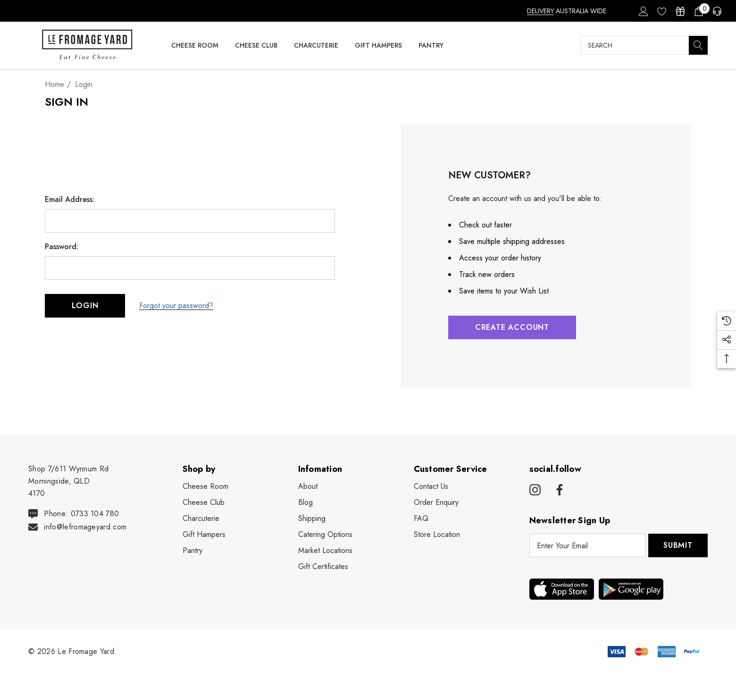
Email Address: (69, 199)
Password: (61, 246)
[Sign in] (643, 11)
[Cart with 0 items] (698, 11)
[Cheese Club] (255, 45)
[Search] (698, 45)
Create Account (512, 327)
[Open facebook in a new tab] (558, 490)
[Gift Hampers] (378, 45)
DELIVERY (540, 11)
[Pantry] (430, 46)
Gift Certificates (323, 566)
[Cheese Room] (194, 46)
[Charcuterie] (316, 46)
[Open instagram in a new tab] (535, 490)
